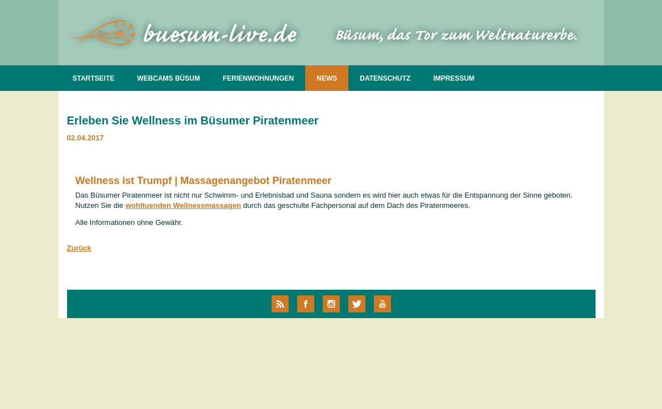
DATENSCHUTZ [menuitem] (385, 78)
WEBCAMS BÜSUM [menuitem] (168, 78)
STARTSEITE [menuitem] (94, 78)
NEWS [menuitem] (327, 78)
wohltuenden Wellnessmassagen (183, 205)
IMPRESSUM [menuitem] (453, 78)
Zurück (79, 248)
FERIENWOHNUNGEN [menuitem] (258, 78)
